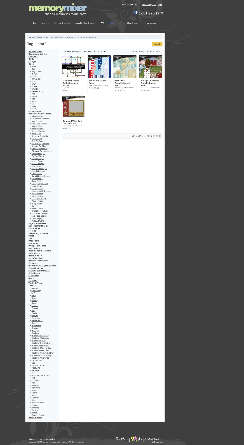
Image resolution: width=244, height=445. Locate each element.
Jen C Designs (38, 164)
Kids (33, 363)
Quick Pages (34, 273)
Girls (33, 323)
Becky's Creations (39, 131)
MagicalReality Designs (41, 191)
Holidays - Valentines (40, 358)
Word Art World (38, 221)
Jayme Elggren (38, 161)
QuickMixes (33, 276)
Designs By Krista (39, 146)
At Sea (34, 293)
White (34, 106)
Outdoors (35, 380)
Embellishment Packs (38, 226)
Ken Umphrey (37, 179)
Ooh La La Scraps (39, 198)
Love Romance (38, 365)
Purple (34, 96)
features (57, 23)
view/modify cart (149, 4)
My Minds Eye (37, 196)
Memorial (35, 370)
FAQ (102, 23)
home (35, 23)
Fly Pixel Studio (38, 156)
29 (157, 51)
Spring (34, 395)
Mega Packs (33, 241)
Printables (33, 263)
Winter (34, 413)
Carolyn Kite (37, 139)
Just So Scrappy (38, 171)
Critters (35, 306)
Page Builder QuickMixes (39, 251)
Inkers (31, 236)
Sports (34, 393)
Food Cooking (37, 321)
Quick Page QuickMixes (38, 271)
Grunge (35, 328)
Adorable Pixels (37, 116)
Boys (34, 303)
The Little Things (35, 283)
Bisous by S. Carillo (40, 136)
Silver (34, 101)
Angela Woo (36, 126)
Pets (33, 383)
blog (129, 23)
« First (134, 51)
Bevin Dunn (36, 134)
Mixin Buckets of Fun (40, 375)
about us (32, 439)
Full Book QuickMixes (38, 233)
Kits (30, 238)
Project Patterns (35, 268)
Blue (33, 69)
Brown (34, 74)
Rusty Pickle (37, 203)
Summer (35, 398)
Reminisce (36, 388)
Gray (34, 84)
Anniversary (36, 291)
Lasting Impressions (40, 183)
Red (33, 99)
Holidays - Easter (39, 340)
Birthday (35, 301)
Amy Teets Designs (39, 124)
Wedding (35, 408)
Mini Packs (33, 243)
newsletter (46, 23)
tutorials (67, 23)
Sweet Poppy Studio (40, 211)
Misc (33, 373)
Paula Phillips (37, 201)
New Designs (34, 248)
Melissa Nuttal (37, 193)
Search (157, 44)
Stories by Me (37, 208)
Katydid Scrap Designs (41, 176)
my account (151, 23)
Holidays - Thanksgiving (41, 355)
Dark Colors (36, 79)
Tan (32, 104)
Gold (33, 81)
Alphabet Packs (35, 51)
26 (148, 51)
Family (34, 313)
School (34, 390)
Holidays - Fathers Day (41, 343)
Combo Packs (34, 111)
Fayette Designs (38, 154)
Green (34, 86)
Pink (33, 94)
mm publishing (81, 23)
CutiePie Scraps (38, 141)
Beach (34, 298)
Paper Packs (34, 253)
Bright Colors (37, 71)
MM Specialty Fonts (37, 246)
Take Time (33, 281)
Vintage (35, 405)
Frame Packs (34, 228)
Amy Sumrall (36, 121)
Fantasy (35, 316)
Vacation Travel (38, 403)
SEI (33, 206)
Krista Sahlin (37, 181)
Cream (34, 76)
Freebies (32, 231)
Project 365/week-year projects (42, 266)
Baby (34, 296)
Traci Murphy (36, 218)
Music (34, 378)
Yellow (34, 109)
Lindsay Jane (37, 188)
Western (35, 410)
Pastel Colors (37, 91)
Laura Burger (37, 186)
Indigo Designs (38, 159)
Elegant (35, 308)
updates (93, 23)
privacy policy (49, 439)
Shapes (31, 278)
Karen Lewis (37, 174)
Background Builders (37, 54)
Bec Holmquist (38, 129)
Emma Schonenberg (40, 149)
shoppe (111, 23)
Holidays (35, 333)
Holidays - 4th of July (40, 335)
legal (40, 439)
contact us (138, 23)
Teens (33, 400)
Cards (31, 59)
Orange (35, 89)
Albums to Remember (40, 119)
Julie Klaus (36, 166)
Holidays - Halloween (40, 345)
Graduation (36, 325)
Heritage (35, 330)
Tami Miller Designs (39, 213)
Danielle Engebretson (40, 144)
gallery (120, 23)
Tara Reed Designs (39, 216)
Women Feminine (39, 415)
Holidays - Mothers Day (41, 348)
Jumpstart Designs (39, 169)
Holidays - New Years (40, 350)
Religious (35, 385)
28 (154, 51)
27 (151, 51)
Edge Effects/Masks (37, 223)
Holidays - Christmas (40, 338)
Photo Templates (35, 258)
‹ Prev (141, 51)
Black (34, 66)
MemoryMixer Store (38, 37)
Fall (33, 311)
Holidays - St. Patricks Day (43, 353)
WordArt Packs (35, 418)
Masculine (36, 368)
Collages (32, 61)
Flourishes (36, 318)
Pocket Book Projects (38, 261)
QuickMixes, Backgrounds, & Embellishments (73, 37)
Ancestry (35, 288)
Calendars (33, 56)
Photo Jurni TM (35, 256)
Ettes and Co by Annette (42, 151)
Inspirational (37, 360)
